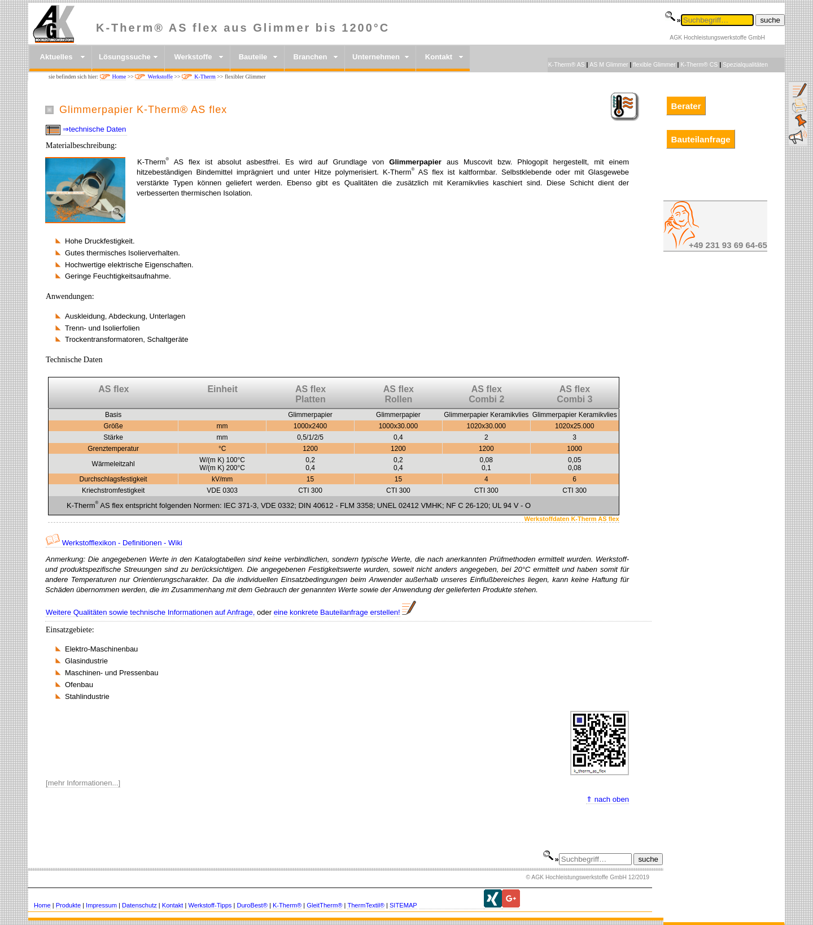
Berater (686, 105)
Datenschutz (139, 905)
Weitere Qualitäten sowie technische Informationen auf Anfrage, (150, 612)
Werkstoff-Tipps (209, 905)
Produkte (68, 905)
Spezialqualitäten (745, 64)
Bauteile (253, 57)
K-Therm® (287, 905)
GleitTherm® (324, 905)
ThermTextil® (365, 905)
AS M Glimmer (608, 64)
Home (119, 76)
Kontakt (438, 57)
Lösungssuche (125, 57)
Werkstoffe (193, 57)
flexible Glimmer (654, 64)
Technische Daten (74, 359)
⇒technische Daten (94, 129)
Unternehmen (376, 57)
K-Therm (205, 76)
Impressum (101, 905)
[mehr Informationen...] (83, 783)
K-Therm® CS (699, 64)
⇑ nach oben (607, 799)
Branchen (310, 57)
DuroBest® (252, 905)
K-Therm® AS (566, 64)
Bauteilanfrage (701, 139)
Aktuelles (56, 57)
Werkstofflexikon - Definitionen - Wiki (114, 543)
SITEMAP (403, 905)
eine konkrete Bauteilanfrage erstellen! (337, 612)
